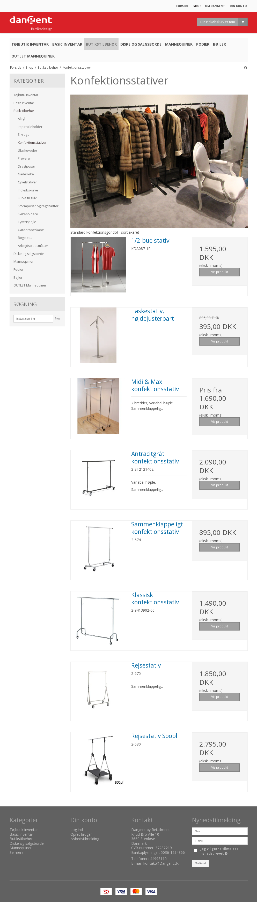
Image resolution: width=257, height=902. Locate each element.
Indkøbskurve (28, 190)
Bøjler (18, 277)
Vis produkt (219, 272)
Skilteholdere (28, 214)
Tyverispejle (27, 222)
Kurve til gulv (27, 198)
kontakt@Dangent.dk (161, 863)
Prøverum (25, 158)
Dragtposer (26, 166)
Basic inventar (23, 103)
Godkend (200, 863)
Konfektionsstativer (32, 142)
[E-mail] (220, 840)
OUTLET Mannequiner (29, 285)
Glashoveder (27, 150)
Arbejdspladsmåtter (33, 246)
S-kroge (24, 134)
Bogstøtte (25, 237)
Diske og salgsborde (28, 254)
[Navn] (220, 830)
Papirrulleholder (30, 127)
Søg (57, 318)
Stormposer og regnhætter (38, 206)
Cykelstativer (27, 182)
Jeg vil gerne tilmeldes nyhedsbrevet (223, 851)
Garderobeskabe (31, 230)
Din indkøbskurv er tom (223, 22)
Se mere (17, 852)
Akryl (21, 119)
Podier (18, 269)
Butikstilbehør (23, 111)
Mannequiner (23, 261)
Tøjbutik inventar (25, 95)
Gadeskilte (26, 174)
